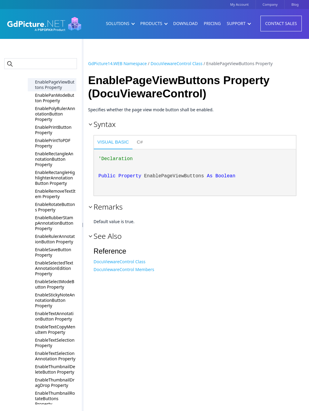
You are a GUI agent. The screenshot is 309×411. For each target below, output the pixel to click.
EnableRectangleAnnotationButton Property (54, 159)
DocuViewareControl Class (176, 63)
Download (185, 23)
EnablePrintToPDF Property (52, 143)
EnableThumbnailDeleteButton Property (55, 369)
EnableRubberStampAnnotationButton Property (54, 223)
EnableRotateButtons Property (55, 207)
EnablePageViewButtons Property (55, 84)
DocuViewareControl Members (124, 269)
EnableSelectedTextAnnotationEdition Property (54, 268)
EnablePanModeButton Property (54, 97)
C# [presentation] (140, 141)
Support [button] (238, 23)
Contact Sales (281, 23)
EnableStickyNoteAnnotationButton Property (55, 300)
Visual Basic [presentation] (113, 141)
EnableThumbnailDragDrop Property (55, 382)
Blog (295, 4)
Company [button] (270, 4)
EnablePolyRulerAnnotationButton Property (55, 114)
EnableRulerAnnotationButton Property (55, 239)
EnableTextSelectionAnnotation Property (55, 356)
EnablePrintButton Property (53, 129)
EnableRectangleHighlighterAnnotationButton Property (55, 177)
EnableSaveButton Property (53, 252)
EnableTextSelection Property (55, 342)
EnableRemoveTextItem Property (55, 193)
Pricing (212, 23)
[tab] (113, 143)
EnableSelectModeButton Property (54, 284)
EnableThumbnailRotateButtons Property (55, 398)
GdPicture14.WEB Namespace (117, 63)
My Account (239, 4)
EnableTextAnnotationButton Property (54, 316)
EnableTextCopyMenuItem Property (55, 329)
